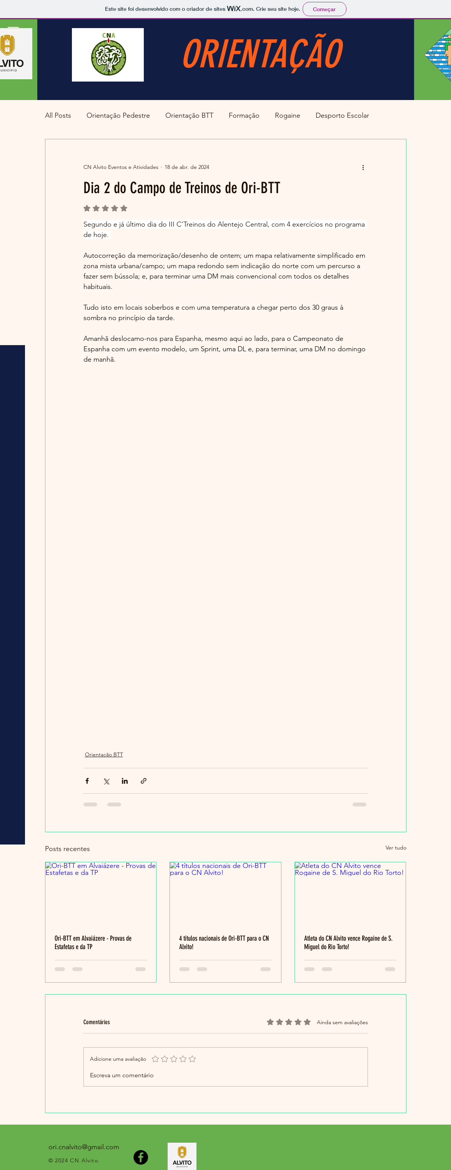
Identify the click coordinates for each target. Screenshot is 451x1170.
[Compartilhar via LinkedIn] (124, 780)
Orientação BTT (189, 115)
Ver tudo (396, 847)
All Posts (58, 115)
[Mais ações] (363, 167)
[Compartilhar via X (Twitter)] (106, 780)
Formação (244, 115)
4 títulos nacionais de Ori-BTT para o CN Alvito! (224, 942)
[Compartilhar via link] (143, 780)
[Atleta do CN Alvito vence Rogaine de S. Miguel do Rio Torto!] (350, 893)
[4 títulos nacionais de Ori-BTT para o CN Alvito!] (225, 893)
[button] (13, 30)
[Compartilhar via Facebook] (87, 780)
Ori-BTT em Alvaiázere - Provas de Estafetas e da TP (93, 942)
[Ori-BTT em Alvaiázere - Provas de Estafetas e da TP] (100, 893)
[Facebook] (140, 1157)
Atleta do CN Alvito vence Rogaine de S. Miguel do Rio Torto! (348, 942)
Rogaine (287, 115)
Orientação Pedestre (118, 115)
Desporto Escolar (342, 115)
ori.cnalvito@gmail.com (83, 1147)
